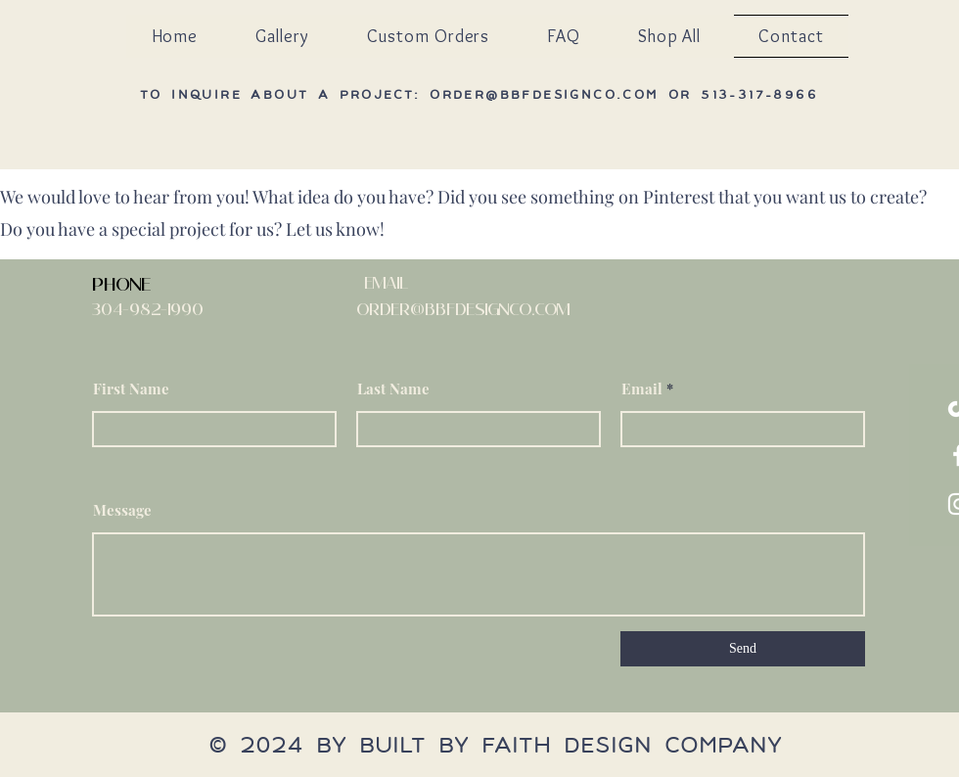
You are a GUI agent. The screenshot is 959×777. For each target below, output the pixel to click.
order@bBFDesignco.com (463, 309)
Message (122, 510)
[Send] (742, 648)
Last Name (393, 389)
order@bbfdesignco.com (544, 94)
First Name (131, 389)
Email (641, 389)
